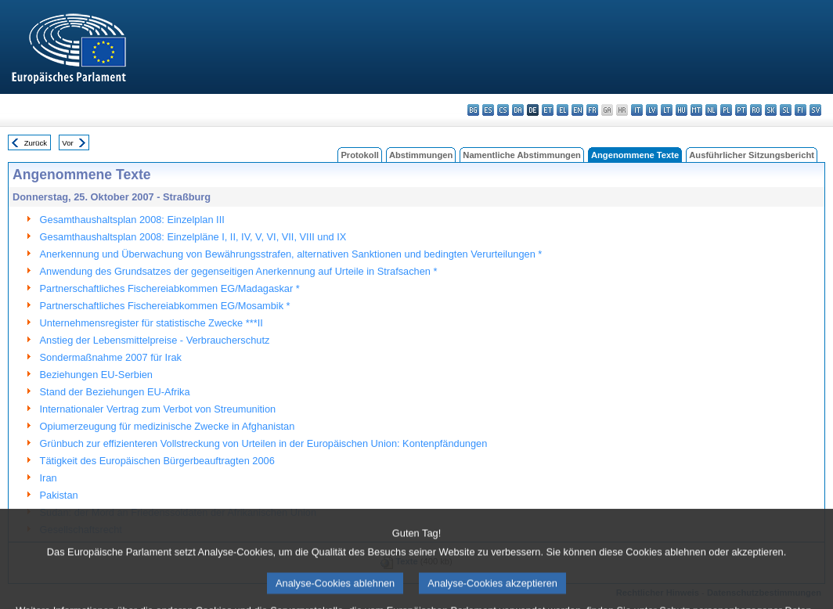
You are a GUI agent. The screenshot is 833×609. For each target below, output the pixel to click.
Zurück (35, 143)
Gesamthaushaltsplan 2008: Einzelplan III (132, 219)
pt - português (741, 110)
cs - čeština (503, 110)
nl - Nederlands (711, 110)
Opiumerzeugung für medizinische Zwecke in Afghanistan (167, 426)
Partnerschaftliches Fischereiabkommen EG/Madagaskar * (170, 288)
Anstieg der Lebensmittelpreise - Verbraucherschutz (155, 340)
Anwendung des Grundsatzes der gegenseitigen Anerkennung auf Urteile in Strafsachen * (239, 271)
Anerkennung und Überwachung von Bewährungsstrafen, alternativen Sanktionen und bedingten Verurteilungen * (291, 254)
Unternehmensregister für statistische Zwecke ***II (151, 323)
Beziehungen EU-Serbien (96, 374)
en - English (577, 110)
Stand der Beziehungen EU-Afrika (115, 392)
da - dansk (518, 110)
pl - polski (726, 110)
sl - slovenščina (786, 110)
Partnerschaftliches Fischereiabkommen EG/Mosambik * (165, 306)
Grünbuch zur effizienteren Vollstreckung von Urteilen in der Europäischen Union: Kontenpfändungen (264, 443)
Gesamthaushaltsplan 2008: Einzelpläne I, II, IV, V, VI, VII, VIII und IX (193, 237)
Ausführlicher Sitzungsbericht (751, 155)
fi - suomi (800, 110)
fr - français (592, 110)
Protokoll (359, 155)
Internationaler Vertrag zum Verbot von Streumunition (158, 409)
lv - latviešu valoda (652, 110)
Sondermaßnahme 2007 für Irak (111, 357)
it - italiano (637, 110)
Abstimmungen (421, 155)
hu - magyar (681, 110)
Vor (67, 143)
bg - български (473, 110)
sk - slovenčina (771, 110)
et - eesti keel (548, 110)
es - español (488, 110)
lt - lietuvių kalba (667, 110)
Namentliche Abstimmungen (522, 155)
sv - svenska (815, 110)
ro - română (756, 110)
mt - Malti (696, 110)
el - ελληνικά (562, 110)
